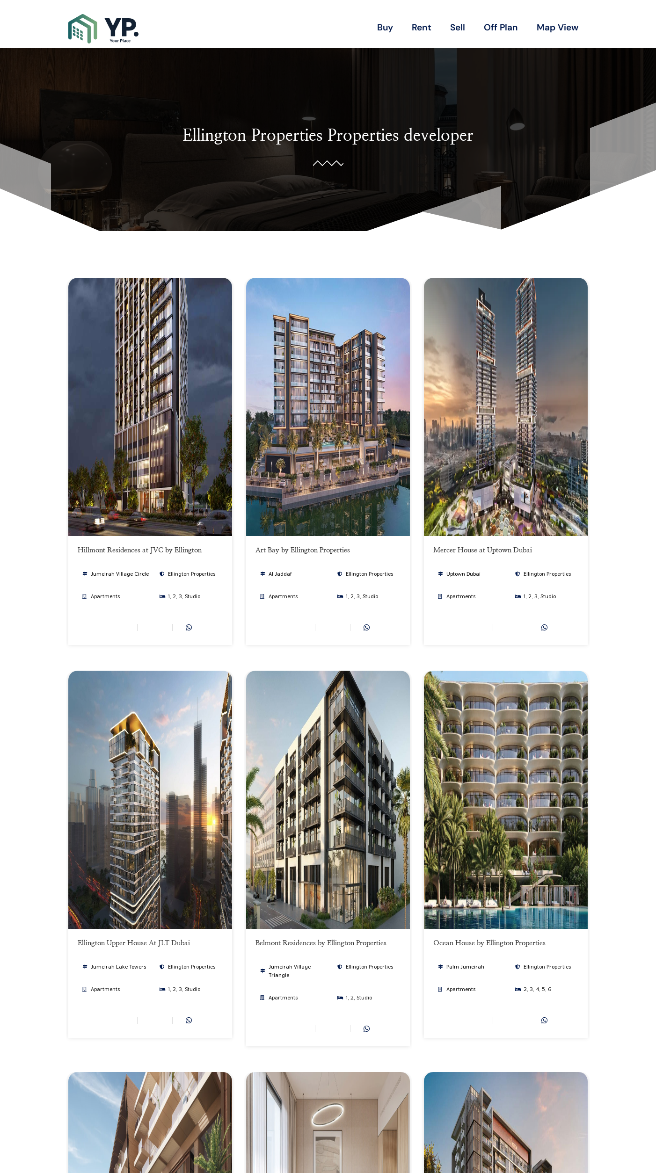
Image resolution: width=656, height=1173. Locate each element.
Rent (421, 27)
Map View (557, 27)
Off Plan (501, 27)
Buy (385, 27)
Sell (457, 27)
